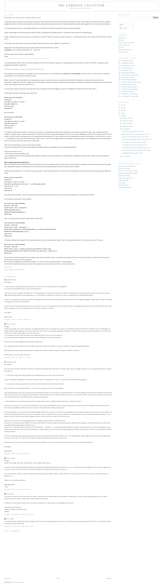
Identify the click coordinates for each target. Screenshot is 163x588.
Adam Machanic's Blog (125, 187)
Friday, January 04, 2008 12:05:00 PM (18, 526)
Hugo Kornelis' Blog (124, 175)
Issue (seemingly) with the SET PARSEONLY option (136, 150)
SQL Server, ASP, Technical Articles (128, 171)
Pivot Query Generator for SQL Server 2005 (134, 142)
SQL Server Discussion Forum (127, 166)
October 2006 (126, 123)
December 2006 (126, 118)
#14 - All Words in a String (126, 91)
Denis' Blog (122, 182)
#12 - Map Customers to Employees (128, 87)
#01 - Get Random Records (126, 60)
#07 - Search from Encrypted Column (129, 75)
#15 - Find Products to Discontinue (128, 94)
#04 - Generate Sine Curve (126, 68)
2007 (122, 113)
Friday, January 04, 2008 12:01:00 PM (18, 514)
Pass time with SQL (124, 49)
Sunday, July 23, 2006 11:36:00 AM (17, 319)
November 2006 (126, 121)
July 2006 (125, 129)
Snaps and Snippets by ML (126, 178)
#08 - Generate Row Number (126, 77)
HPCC (120, 47)
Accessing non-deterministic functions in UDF (134, 145)
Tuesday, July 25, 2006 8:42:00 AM (17, 489)
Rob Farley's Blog (123, 185)
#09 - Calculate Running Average (127, 79)
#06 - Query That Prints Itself (126, 72)
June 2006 (125, 156)
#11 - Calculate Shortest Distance (128, 84)
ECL (120, 40)
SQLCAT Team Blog (124, 168)
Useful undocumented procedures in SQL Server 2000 (136, 139)
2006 (122, 116)
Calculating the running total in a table (132, 153)
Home (58, 578)
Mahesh (8, 494)
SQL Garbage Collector (81, 5)
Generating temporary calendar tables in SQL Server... (136, 147)
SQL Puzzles (122, 52)
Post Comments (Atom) (18, 582)
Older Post (109, 578)
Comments (123, 28)
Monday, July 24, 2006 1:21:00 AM (17, 357)
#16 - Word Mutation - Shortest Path (128, 96)
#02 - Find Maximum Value (126, 63)
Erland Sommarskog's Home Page (128, 173)
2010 (122, 107)
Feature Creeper (123, 45)
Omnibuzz (9, 324)
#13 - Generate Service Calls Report (128, 89)
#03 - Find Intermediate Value (127, 65)
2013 (122, 105)
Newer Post (7, 578)
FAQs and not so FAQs (17, 269)
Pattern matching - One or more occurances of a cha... (136, 134)
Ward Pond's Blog (123, 180)
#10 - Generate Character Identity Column (130, 82)
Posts (122, 24)
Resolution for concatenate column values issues (22, 18)
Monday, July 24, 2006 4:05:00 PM (17, 453)
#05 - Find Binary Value (125, 70)
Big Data (121, 37)
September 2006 (126, 126)
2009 (122, 110)
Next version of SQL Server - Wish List (132, 131)
